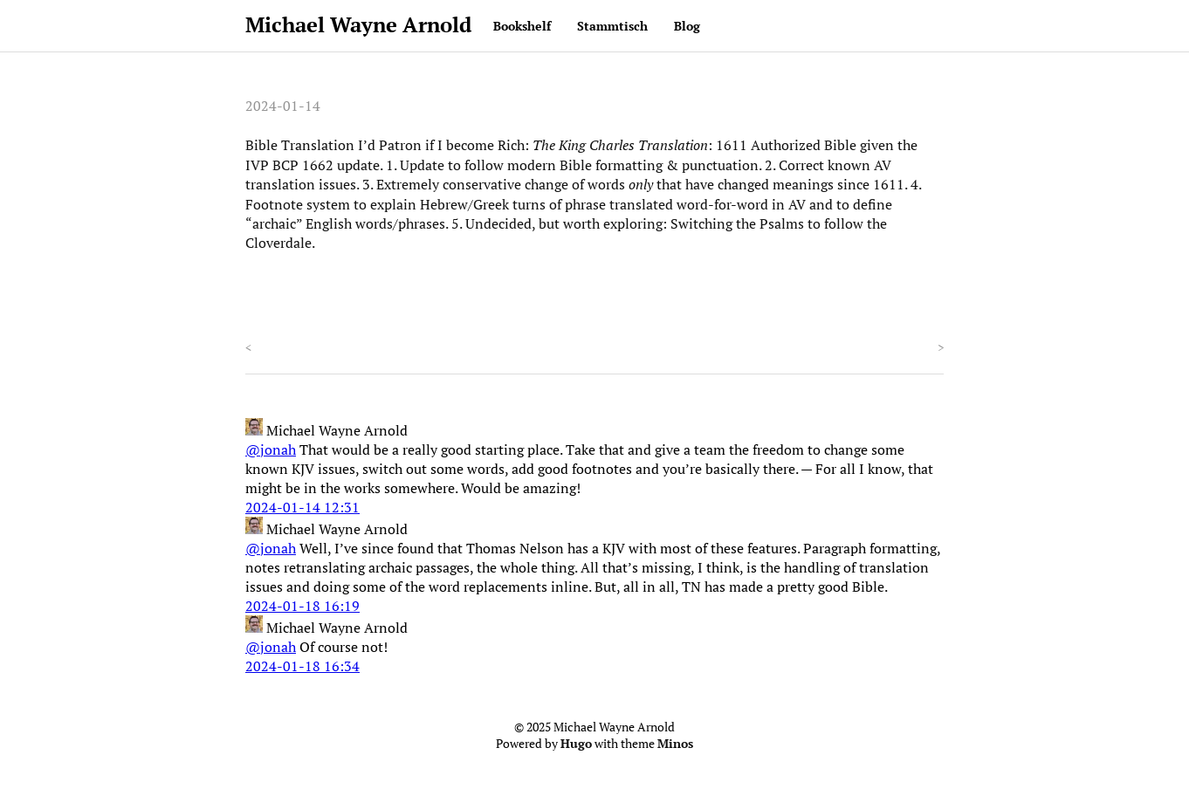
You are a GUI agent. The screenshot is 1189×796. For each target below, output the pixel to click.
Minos (675, 743)
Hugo (576, 743)
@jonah (270, 449)
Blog (687, 25)
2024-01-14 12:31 (302, 507)
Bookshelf (522, 25)
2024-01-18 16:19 (302, 605)
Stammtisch (612, 25)
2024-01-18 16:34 (302, 666)
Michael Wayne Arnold (358, 24)
